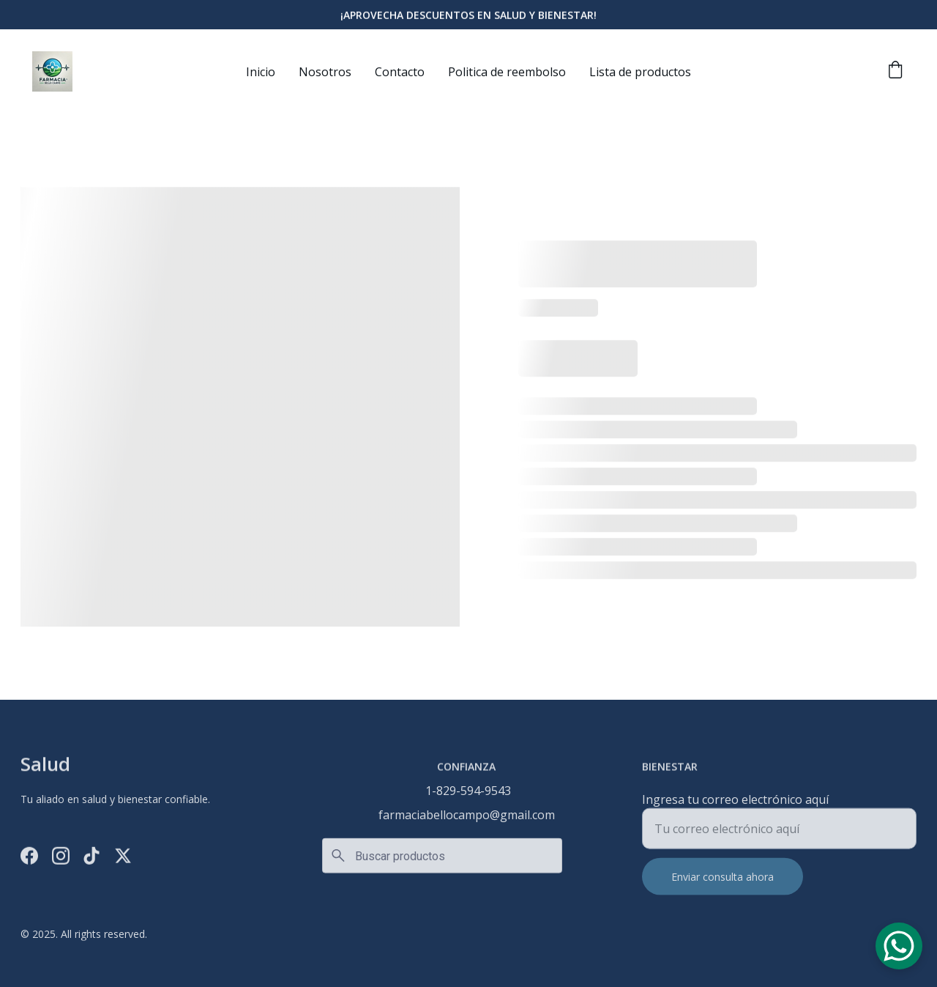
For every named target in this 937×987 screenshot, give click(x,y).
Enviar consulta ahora (722, 882)
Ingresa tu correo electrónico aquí (735, 804)
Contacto (400, 72)
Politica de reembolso (507, 72)
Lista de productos (640, 72)
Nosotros (325, 72)
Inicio (260, 72)
